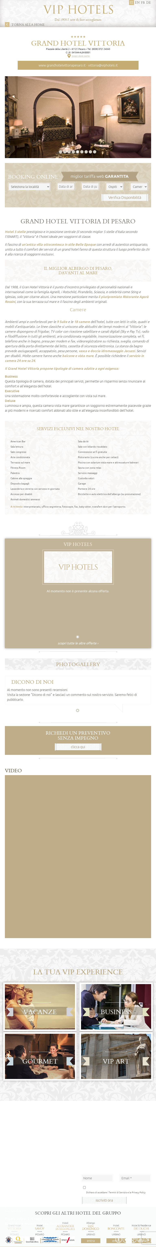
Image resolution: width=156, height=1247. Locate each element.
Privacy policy (15, 1219)
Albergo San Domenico (17, 1184)
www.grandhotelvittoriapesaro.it (62, 65)
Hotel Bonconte (14, 1188)
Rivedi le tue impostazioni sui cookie (32, 1223)
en (137, 2)
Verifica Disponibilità (124, 197)
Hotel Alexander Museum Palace (23, 1179)
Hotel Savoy (11, 1175)
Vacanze (40, 1011)
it (131, 2)
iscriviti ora (104, 1200)
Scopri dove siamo (81, 56)
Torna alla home (28, 24)
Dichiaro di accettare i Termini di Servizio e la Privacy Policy (115, 1192)
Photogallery (78, 664)
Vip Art (116, 1061)
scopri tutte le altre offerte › (78, 643)
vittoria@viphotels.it (103, 65)
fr (143, 2)
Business (116, 1011)
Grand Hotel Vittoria (78, 42)
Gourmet (40, 1061)
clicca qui (78, 747)
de (148, 2)
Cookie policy (41, 1219)
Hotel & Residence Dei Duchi (21, 1193)
